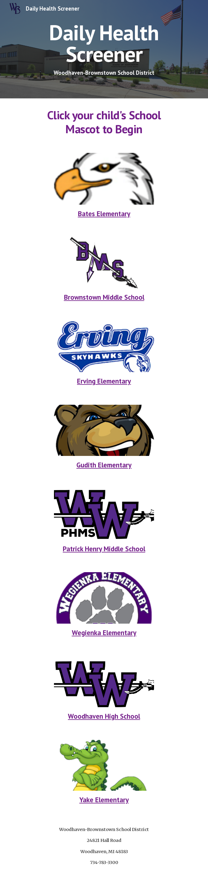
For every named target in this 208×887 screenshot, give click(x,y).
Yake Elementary (104, 799)
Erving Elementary (104, 381)
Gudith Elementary (104, 464)
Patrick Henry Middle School (104, 548)
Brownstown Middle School (104, 297)
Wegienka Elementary (104, 632)
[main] (104, 49)
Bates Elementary (104, 213)
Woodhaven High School (104, 716)
